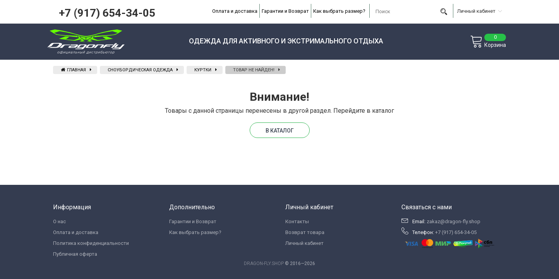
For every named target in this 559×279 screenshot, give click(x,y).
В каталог (280, 130)
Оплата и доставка (234, 11)
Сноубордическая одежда (140, 69)
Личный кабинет (304, 243)
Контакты (297, 221)
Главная (73, 69)
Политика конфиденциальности (91, 243)
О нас (59, 221)
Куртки (202, 69)
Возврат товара (304, 232)
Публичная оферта (75, 254)
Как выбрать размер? (339, 11)
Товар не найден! (253, 69)
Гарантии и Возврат (285, 11)
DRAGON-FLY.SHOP (264, 263)
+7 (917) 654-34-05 (107, 13)
